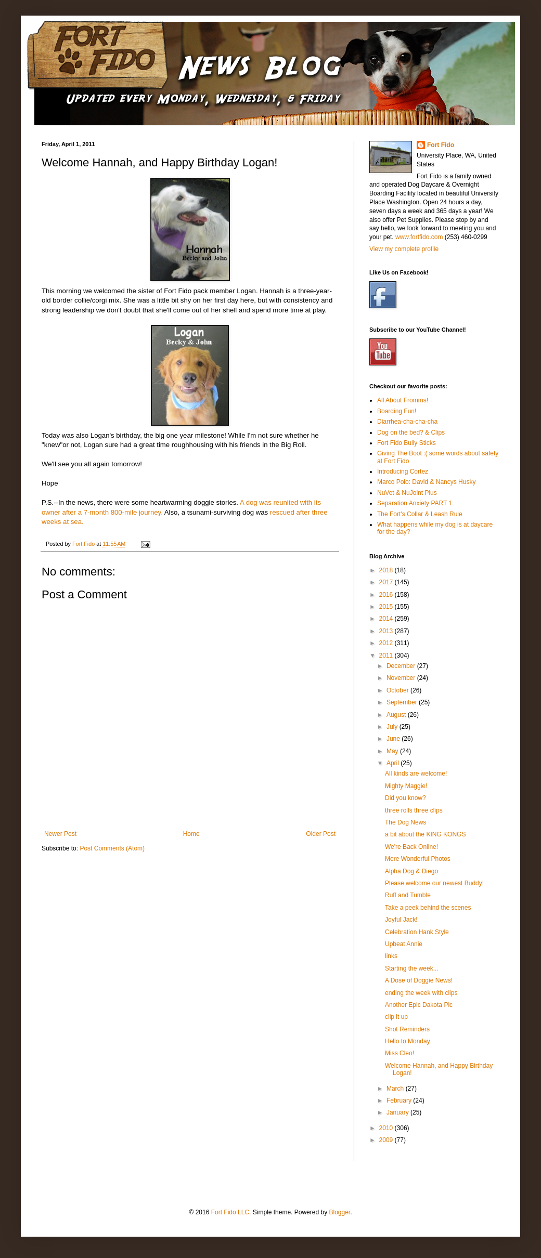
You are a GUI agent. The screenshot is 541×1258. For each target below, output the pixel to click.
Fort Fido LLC (230, 1212)
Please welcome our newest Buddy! (434, 883)
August (397, 714)
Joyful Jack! (401, 919)
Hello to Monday (407, 1041)
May (393, 751)
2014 (387, 618)
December (402, 666)
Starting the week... (412, 968)
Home (191, 833)
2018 (387, 570)
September (403, 702)
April (394, 763)
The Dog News (405, 822)
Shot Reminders (407, 1029)
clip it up (396, 1016)
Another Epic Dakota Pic (419, 1004)
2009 (387, 1140)
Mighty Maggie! (406, 786)
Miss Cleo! (399, 1053)
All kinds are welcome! (416, 773)
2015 (387, 606)
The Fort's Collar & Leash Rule (419, 514)
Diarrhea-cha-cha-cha (407, 421)
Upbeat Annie (403, 944)
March (396, 1088)
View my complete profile (404, 249)
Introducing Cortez (402, 471)
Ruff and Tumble (408, 895)
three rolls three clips (414, 810)
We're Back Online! (411, 846)
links (391, 956)
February (400, 1100)
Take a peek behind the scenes (428, 907)
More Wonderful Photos (417, 858)
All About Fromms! (402, 400)
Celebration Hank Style (417, 932)
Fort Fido (440, 145)
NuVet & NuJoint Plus (407, 492)
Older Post (321, 833)
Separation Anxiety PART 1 (414, 503)
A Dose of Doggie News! (419, 980)
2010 (387, 1128)
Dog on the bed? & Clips (411, 432)
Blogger (339, 1212)
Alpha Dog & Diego (411, 871)
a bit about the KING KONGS (425, 834)
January (398, 1112)
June (394, 738)
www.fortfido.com (419, 237)
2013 (387, 631)
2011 (387, 655)
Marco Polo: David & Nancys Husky (426, 482)
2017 (387, 582)
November (402, 678)
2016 (387, 594)
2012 (387, 643)
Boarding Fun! (396, 411)
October (398, 690)
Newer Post (60, 833)
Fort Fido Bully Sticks (406, 443)
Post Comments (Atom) (112, 848)
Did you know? (405, 798)
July (393, 726)
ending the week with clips (421, 993)
